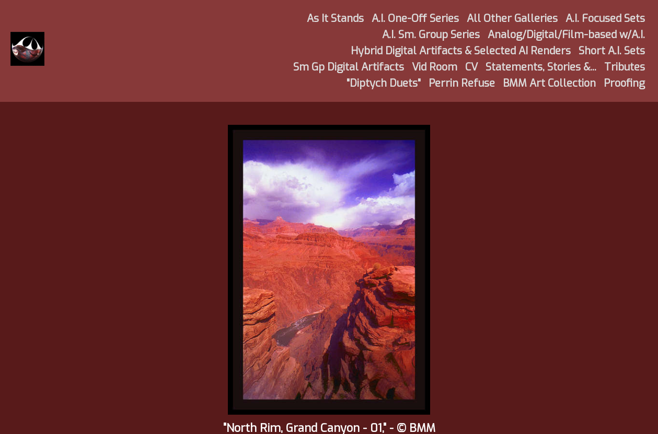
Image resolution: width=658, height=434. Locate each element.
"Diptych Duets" (384, 83)
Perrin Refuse (462, 83)
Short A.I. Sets (612, 51)
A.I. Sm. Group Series (431, 35)
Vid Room (434, 67)
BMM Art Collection (549, 83)
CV (471, 67)
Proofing (624, 83)
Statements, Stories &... (541, 67)
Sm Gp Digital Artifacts (348, 67)
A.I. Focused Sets (605, 18)
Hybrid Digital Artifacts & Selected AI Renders (461, 51)
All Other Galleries (512, 18)
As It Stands (335, 18)
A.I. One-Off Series (415, 18)
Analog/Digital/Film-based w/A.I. (566, 35)
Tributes (624, 67)
